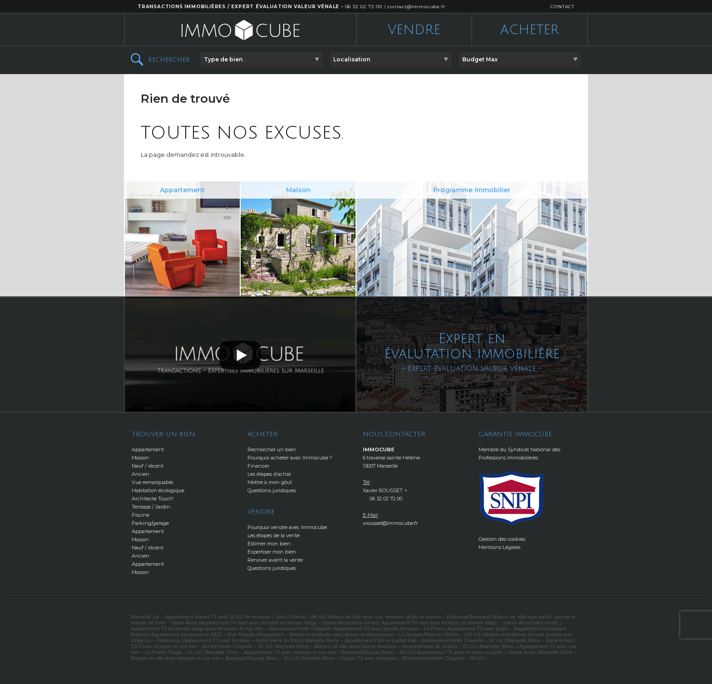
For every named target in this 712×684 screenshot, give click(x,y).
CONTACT (562, 7)
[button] (261, 59)
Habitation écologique (158, 490)
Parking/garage (150, 523)
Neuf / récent (147, 466)
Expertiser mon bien (271, 552)
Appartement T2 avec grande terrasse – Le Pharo (389, 628)
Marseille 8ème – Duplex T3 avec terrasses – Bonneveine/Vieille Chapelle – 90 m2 (392, 658)
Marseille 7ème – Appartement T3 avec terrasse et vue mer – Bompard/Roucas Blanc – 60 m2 (309, 652)
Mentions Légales (499, 547)
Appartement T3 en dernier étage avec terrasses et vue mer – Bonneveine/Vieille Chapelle (231, 628)
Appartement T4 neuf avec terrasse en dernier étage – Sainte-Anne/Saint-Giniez (289, 622)
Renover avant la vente (275, 560)
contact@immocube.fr (416, 7)
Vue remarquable (152, 482)
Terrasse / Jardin (151, 507)
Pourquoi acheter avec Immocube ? (289, 457)
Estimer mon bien (269, 543)
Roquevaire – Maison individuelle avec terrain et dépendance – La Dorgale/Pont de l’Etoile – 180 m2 (369, 634)
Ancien (140, 474)
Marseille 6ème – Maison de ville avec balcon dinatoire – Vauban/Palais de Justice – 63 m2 (376, 646)
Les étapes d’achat (269, 474)
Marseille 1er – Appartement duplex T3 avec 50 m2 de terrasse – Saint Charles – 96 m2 (228, 616)
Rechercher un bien (271, 449)
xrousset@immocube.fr (390, 523)
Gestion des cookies (502, 539)
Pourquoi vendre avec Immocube (287, 527)
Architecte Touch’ (153, 498)
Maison (140, 457)
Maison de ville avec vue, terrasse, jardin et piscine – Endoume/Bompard (409, 616)
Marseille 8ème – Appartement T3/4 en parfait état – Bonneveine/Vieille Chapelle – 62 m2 (404, 640)
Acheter (529, 30)
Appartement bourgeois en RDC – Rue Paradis (203, 634)
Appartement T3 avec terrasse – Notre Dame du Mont (242, 640)
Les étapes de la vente (273, 535)
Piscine (140, 515)
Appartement (148, 449)
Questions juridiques (271, 490)
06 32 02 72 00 (363, 7)
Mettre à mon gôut (269, 482)
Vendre (414, 30)
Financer (258, 466)
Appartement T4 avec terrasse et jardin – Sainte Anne (476, 652)
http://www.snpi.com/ (512, 498)
